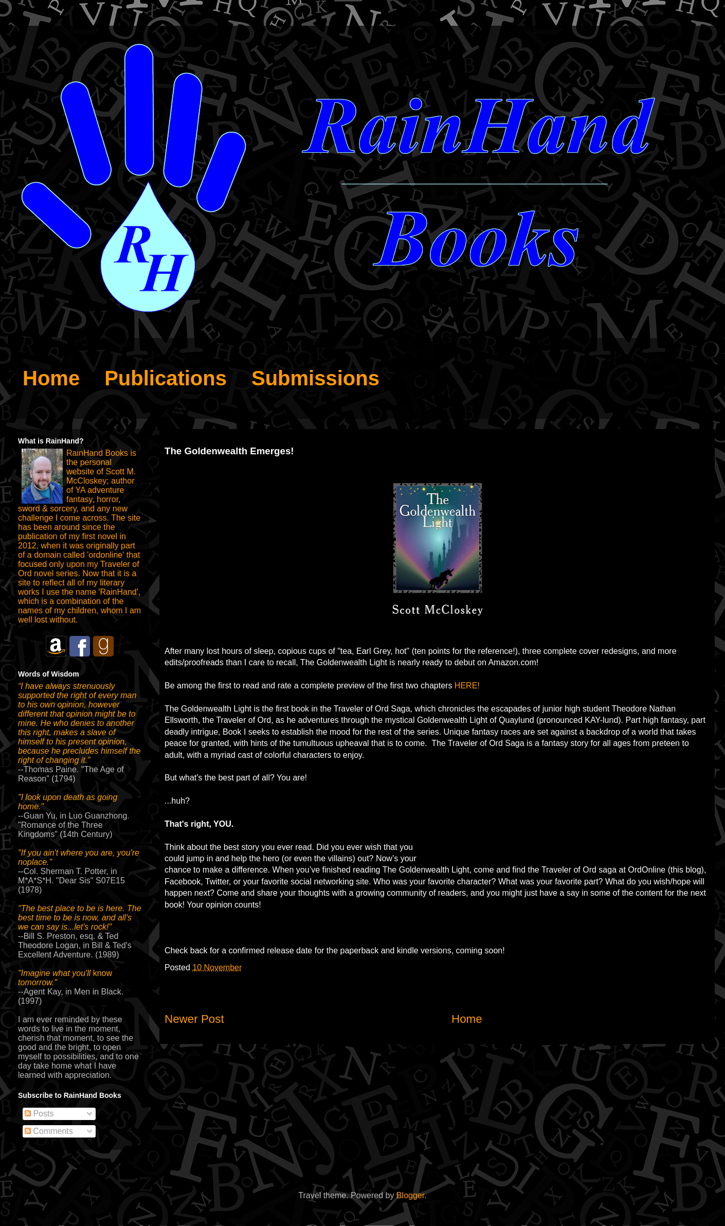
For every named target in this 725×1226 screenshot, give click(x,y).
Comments (49, 1131)
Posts (39, 1113)
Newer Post (194, 1018)
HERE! (467, 685)
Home (466, 1018)
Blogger (410, 1195)
